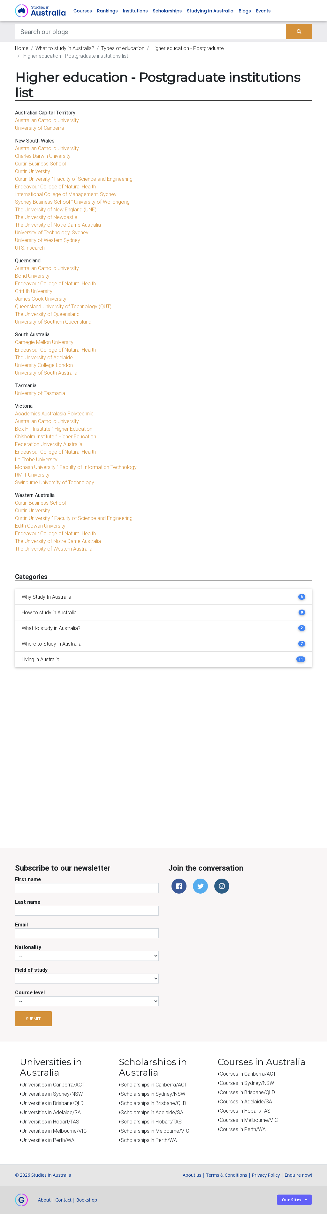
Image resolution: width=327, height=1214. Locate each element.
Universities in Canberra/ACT (53, 1084)
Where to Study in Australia (51, 644)
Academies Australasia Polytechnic (54, 414)
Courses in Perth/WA (243, 1129)
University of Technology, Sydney (51, 233)
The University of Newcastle (46, 217)
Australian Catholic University (47, 120)
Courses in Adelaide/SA (246, 1102)
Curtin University (32, 171)
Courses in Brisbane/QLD (247, 1092)
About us (192, 1175)
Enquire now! (298, 1175)
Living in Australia (40, 659)
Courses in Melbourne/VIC (249, 1120)
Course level (30, 993)
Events (263, 11)
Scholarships (167, 11)
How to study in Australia (49, 613)
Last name (27, 902)
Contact (63, 1200)
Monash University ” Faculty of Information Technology (76, 467)
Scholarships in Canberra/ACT (154, 1084)
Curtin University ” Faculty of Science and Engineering (74, 179)
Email (21, 925)
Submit (33, 1018)
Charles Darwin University (43, 156)
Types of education (122, 48)
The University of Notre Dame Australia (58, 225)
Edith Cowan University (40, 526)
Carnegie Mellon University (44, 342)
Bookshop (86, 1200)
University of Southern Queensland (53, 322)
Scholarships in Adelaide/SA (152, 1112)
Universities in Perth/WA (48, 1140)
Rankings (107, 11)
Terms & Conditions (226, 1175)
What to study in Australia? (64, 48)
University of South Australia (46, 373)
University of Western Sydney (47, 240)
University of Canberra (39, 128)
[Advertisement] (168, 805)
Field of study (31, 970)
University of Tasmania (40, 393)
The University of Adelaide (44, 358)
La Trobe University (36, 460)
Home (21, 48)
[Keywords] (150, 32)
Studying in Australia (210, 11)
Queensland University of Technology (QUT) (63, 307)
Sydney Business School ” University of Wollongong (72, 202)
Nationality (28, 947)
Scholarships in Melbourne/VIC (155, 1131)
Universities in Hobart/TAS (50, 1121)
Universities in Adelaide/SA (51, 1112)
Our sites (291, 1200)
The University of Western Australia (53, 549)
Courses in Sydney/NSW (247, 1083)
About (44, 1200)
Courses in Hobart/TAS (245, 1111)
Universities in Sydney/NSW (52, 1094)
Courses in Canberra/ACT (248, 1074)
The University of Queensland (47, 314)
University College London (44, 365)
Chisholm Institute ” (36, 437)
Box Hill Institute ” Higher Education (53, 429)
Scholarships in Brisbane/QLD (153, 1103)
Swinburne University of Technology (54, 482)
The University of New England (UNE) (55, 210)
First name (28, 879)
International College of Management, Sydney (66, 194)
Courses (82, 11)
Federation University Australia (48, 444)
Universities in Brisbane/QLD (53, 1103)
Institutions (135, 11)
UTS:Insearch (30, 248)
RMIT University (32, 475)
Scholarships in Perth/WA (149, 1140)
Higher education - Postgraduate (187, 48)
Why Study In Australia (46, 597)
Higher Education (76, 437)
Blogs (245, 11)
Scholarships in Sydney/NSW (153, 1094)
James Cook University (40, 299)
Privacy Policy (266, 1175)
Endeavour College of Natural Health (55, 187)
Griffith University (33, 291)
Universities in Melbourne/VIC (54, 1131)
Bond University (32, 276)
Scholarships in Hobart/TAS (151, 1121)
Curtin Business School (40, 164)
